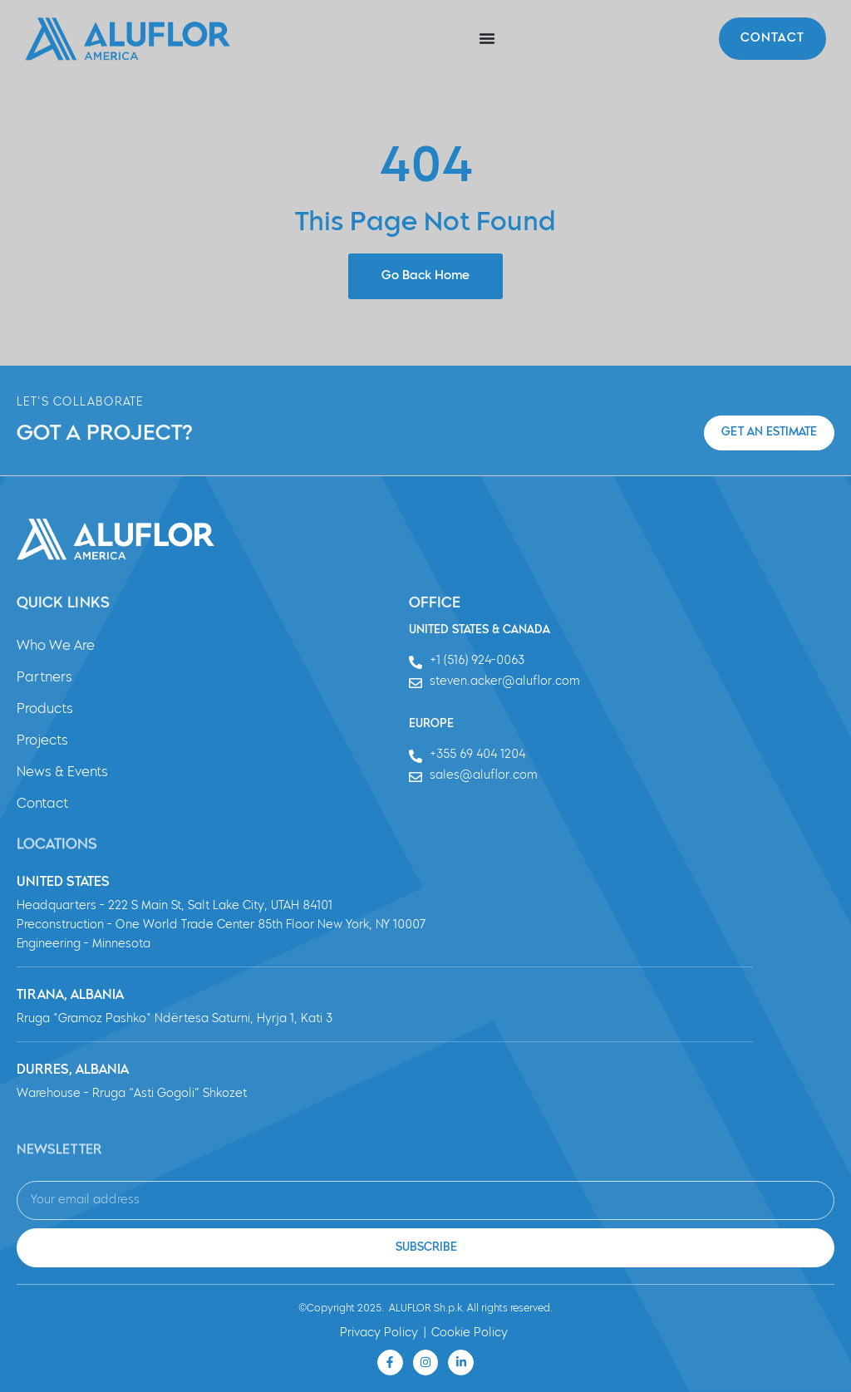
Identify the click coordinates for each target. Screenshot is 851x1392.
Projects (42, 741)
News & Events (62, 773)
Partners (44, 678)
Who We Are (56, 646)
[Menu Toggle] (487, 38)
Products (45, 709)
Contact (42, 804)
